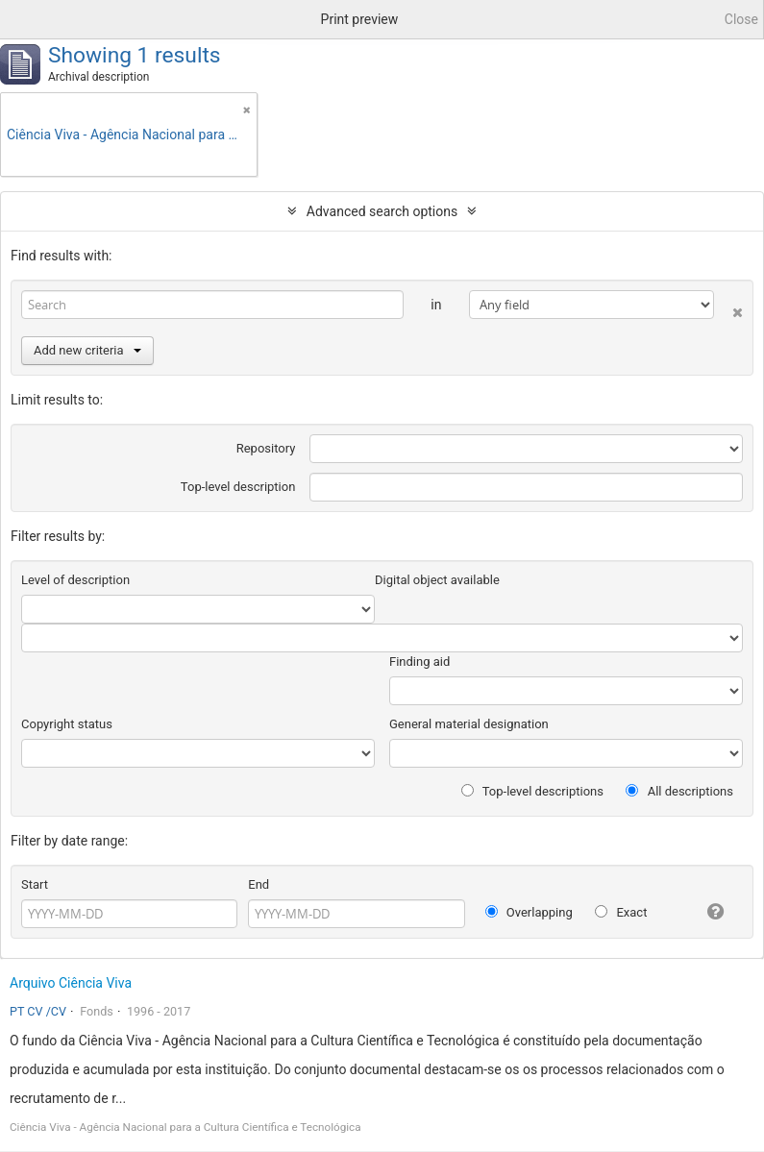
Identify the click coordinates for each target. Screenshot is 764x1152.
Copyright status (66, 724)
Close (741, 19)
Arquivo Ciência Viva (71, 983)
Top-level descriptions (532, 791)
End (258, 884)
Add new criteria (87, 350)
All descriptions (679, 791)
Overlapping (529, 912)
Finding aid (419, 661)
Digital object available (437, 580)
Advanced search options (382, 211)
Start (34, 884)
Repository (266, 448)
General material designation (469, 724)
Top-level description (238, 486)
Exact (621, 912)
